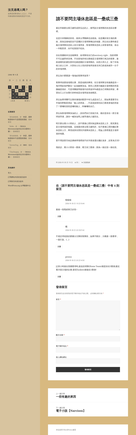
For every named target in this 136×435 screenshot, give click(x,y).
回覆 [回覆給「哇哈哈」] (59, 216)
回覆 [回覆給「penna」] (59, 276)
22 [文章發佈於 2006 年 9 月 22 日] (27, 94)
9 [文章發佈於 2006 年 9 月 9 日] (30, 87)
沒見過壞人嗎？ (18, 10)
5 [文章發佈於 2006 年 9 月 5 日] (16, 87)
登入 (9, 173)
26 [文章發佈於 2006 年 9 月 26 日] (17, 97)
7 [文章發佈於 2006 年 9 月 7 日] (23, 87)
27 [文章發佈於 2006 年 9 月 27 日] (20, 97)
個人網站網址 (61, 357)
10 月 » (27, 101)
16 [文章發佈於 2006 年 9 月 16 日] (30, 90)
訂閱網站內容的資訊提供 (17, 177)
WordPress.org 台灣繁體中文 (19, 185)
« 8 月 (13, 101)
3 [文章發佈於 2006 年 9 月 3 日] (9, 87)
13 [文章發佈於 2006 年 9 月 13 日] (20, 90)
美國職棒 (86, 162)
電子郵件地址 (62, 346)
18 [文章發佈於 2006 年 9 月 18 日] (13, 94)
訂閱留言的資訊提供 (15, 181)
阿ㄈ (78, 162)
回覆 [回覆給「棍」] (59, 246)
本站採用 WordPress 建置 (66, 430)
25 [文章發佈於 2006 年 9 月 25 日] (13, 97)
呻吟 (25, 145)
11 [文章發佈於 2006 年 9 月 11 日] (13, 90)
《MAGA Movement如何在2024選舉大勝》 (19, 129)
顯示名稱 (60, 335)
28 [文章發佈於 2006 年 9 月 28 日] (23, 97)
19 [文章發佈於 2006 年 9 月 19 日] (17, 94)
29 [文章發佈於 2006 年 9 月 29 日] (27, 97)
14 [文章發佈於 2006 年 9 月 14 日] (23, 90)
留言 (58, 299)
